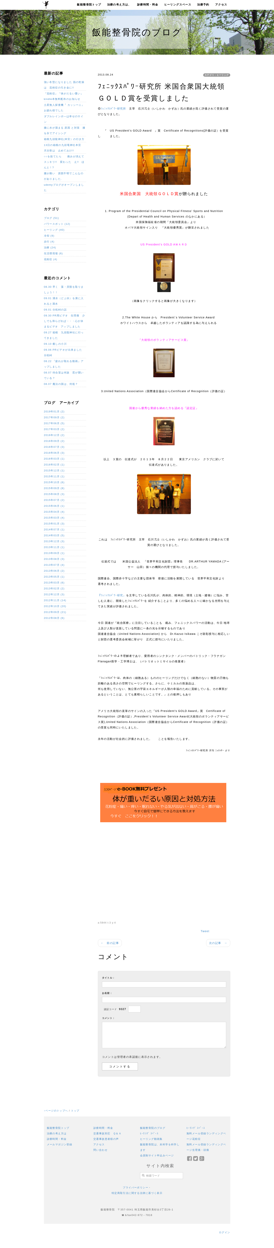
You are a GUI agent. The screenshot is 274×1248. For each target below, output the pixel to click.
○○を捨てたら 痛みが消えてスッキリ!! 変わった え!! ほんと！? (64, 162)
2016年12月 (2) (54, 435)
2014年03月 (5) (54, 535)
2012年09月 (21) (55, 612)
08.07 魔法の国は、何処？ (61, 384)
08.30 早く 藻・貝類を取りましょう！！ (64, 289)
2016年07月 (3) (54, 446)
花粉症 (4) (50, 259)
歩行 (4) (49, 241)
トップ (75, 1110)
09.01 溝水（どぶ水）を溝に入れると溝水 (64, 301)
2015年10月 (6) (54, 482)
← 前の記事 (110, 943)
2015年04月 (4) (54, 511)
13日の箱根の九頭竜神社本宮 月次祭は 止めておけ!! (64, 148)
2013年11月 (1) (54, 547)
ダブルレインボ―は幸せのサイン (64, 119)
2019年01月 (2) (54, 411)
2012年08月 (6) (54, 618)
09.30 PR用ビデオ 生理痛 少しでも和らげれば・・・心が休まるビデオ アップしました (64, 321)
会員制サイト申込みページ (157, 1155)
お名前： (107, 993)
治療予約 (203, 4)
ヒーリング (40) (54, 229)
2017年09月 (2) (54, 417)
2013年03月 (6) (54, 582)
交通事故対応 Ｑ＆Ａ (107, 1133)
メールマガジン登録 (59, 1144)
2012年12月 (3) (54, 594)
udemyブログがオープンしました (64, 187)
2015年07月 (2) (54, 500)
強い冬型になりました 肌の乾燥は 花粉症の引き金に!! (64, 85)
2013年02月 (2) (54, 588)
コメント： (108, 1018)
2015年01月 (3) (54, 523)
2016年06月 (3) (54, 452)
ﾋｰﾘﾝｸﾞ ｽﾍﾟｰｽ (149, 1133)
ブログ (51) (51, 218)
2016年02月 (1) (54, 464)
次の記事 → (218, 943)
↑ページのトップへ (56, 1110)
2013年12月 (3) (54, 541)
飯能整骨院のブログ (153, 1127)
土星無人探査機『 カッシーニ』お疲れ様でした (64, 107)
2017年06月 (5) (54, 423)
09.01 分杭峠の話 (55, 309)
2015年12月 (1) (54, 470)
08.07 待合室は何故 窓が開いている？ (64, 375)
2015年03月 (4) (54, 517)
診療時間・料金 (147, 4)
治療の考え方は (57, 1133)
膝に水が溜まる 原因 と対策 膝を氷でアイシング (65, 130)
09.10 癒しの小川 (55, 343)
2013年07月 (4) (54, 564)
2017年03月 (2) (54, 429)
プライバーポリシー (135, 1187)
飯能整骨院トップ (89, 4)
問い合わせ (100, 1149)
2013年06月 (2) (54, 570)
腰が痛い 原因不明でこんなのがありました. (64, 176)
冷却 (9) (49, 235)
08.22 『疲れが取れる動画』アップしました (64, 364)
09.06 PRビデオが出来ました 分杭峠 (64, 352)
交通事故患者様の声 (106, 1138)
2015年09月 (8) (54, 488)
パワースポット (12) (57, 223)
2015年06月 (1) (54, 505)
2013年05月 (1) (54, 576)
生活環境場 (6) (53, 253)
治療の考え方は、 (119, 4)
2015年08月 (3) (54, 494)
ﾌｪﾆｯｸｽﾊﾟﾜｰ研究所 (113, 108)
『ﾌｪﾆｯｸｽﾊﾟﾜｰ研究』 (112, 595)
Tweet (205, 931)
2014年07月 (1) (54, 529)
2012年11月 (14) (55, 600)
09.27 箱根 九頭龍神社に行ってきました (64, 335)
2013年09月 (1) (54, 553)
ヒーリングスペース (177, 4)
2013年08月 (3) (54, 559)
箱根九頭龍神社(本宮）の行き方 (64, 139)
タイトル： (108, 977)
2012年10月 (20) (55, 606)
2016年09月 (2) (54, 441)
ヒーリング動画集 (151, 1138)
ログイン (224, 1232)
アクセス (221, 4)
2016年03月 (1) (54, 458)
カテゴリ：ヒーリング (217, 75)
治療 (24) (50, 247)
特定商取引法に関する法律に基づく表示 (137, 1193)
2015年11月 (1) (54, 476)
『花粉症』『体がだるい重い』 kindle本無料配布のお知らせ (64, 96)
